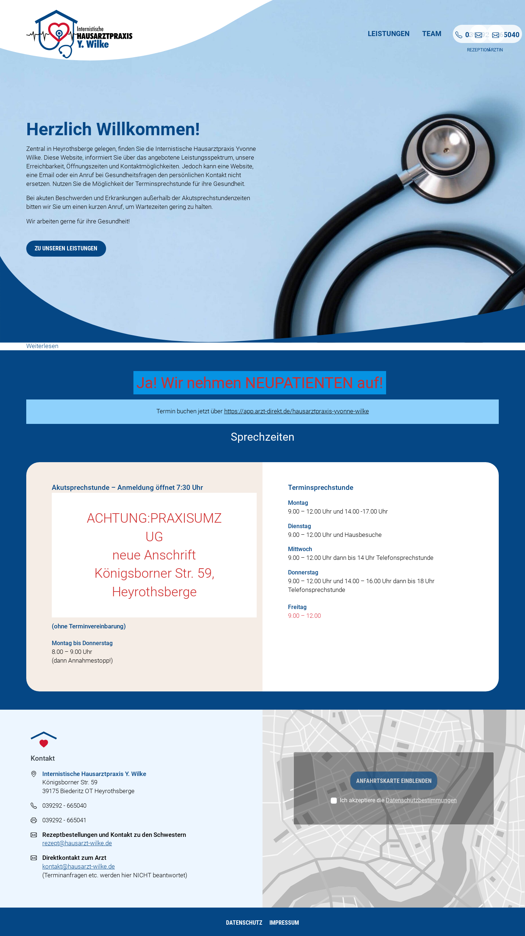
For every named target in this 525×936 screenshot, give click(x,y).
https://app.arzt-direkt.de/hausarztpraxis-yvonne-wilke (296, 411)
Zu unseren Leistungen (66, 248)
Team (347, 34)
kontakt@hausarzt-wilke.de (78, 866)
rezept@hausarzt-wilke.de (77, 843)
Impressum (285, 922)
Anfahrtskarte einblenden (394, 780)
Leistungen (303, 34)
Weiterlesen (42, 346)
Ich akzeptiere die (398, 800)
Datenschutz (243, 922)
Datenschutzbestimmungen (421, 800)
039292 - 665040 (64, 805)
